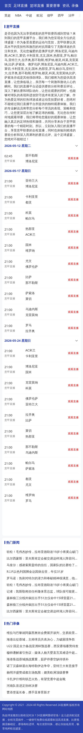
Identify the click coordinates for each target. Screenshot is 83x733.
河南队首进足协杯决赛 (22, 685)
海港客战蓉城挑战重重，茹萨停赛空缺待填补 (38, 659)
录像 (75, 5)
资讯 (65, 5)
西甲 (61, 15)
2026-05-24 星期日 (17, 340)
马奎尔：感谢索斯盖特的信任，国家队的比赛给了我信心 (43, 565)
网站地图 (7, 709)
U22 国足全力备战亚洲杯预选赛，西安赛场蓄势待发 (42, 646)
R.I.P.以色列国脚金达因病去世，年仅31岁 (35, 571)
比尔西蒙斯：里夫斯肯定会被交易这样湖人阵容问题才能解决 (43, 558)
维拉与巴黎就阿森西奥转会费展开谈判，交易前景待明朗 (43, 633)
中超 (29, 15)
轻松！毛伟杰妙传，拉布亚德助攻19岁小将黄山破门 (42, 552)
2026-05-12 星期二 (17, 146)
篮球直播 (37, 5)
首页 (8, 5)
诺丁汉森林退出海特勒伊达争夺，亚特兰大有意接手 (42, 666)
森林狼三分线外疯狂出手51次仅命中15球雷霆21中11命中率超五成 (43, 598)
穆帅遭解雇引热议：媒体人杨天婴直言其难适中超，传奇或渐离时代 (43, 652)
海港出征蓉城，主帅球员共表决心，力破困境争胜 (41, 639)
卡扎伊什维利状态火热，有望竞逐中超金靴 (36, 679)
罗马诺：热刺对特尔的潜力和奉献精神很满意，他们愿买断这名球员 (43, 578)
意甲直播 (9, 161)
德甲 (50, 15)
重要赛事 (53, 5)
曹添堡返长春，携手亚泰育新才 (28, 692)
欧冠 (40, 15)
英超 (7, 15)
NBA (18, 15)
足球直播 (21, 5)
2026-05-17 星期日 (17, 171)
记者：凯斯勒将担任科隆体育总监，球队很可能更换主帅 (43, 591)
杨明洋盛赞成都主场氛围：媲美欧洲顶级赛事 (38, 672)
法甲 (71, 15)
